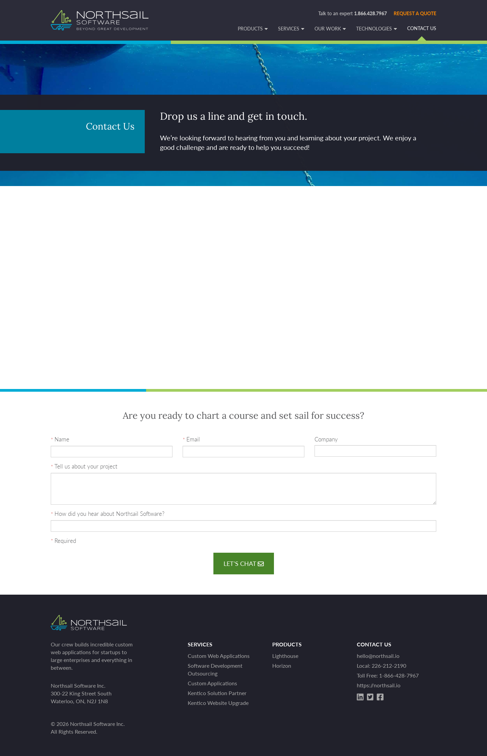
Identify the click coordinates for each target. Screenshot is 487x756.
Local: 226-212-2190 (381, 665)
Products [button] (250, 28)
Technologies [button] (374, 28)
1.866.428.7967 (370, 13)
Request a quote (415, 13)
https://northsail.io (378, 685)
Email (193, 439)
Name (61, 439)
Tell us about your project (85, 466)
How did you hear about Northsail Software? (109, 513)
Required (65, 540)
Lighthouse (285, 655)
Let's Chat (244, 563)
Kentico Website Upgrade (218, 703)
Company (326, 439)
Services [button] (288, 28)
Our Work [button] (328, 28)
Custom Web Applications (219, 655)
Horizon (281, 665)
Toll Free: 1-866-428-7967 (388, 675)
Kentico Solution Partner (217, 693)
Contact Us (421, 28)
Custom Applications (212, 683)
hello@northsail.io (378, 655)
